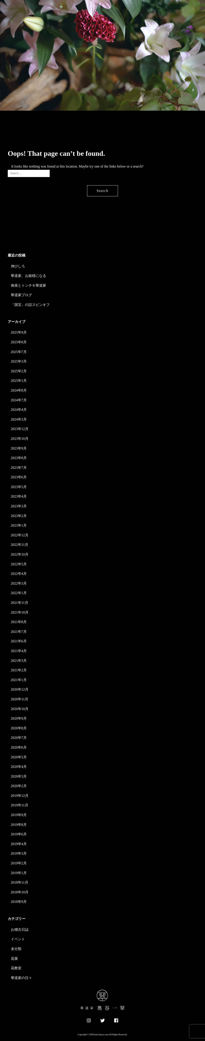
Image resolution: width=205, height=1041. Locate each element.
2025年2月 (19, 371)
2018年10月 (19, 892)
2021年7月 (19, 631)
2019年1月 (19, 873)
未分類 (16, 949)
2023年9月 (19, 448)
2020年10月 (19, 709)
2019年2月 (19, 863)
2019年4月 (19, 844)
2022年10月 (19, 554)
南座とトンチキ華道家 (28, 285)
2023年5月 (19, 487)
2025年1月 (19, 380)
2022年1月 (19, 593)
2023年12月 (19, 429)
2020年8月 (19, 728)
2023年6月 (19, 477)
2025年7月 (19, 352)
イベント (18, 939)
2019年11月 (19, 805)
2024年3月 (19, 419)
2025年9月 (19, 332)
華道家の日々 (21, 978)
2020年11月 (19, 699)
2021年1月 (19, 680)
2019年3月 (19, 853)
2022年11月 (19, 545)
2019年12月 (19, 796)
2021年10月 (19, 612)
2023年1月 (19, 525)
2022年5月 (19, 564)
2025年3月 (19, 361)
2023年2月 (19, 516)
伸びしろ (18, 266)
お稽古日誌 (19, 929)
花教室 (16, 968)
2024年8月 (19, 390)
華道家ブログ (21, 295)
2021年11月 (19, 603)
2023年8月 (19, 458)
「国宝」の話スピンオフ (30, 305)
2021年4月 (19, 651)
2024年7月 (19, 400)
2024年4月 (19, 409)
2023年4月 (19, 496)
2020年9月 (19, 718)
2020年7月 (19, 738)
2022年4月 (19, 574)
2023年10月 (19, 438)
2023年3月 (19, 506)
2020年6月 (19, 747)
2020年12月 (19, 689)
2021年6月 (19, 641)
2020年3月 (19, 776)
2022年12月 (19, 535)
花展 (14, 958)
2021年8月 (19, 622)
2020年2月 (19, 786)
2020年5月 (19, 757)
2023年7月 (19, 467)
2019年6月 (19, 834)
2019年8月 (19, 825)
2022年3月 (19, 583)
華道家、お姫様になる (28, 276)
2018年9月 (19, 902)
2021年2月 (19, 670)
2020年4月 (19, 767)
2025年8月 (19, 342)
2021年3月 (19, 660)
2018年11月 (19, 882)
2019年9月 (19, 815)
